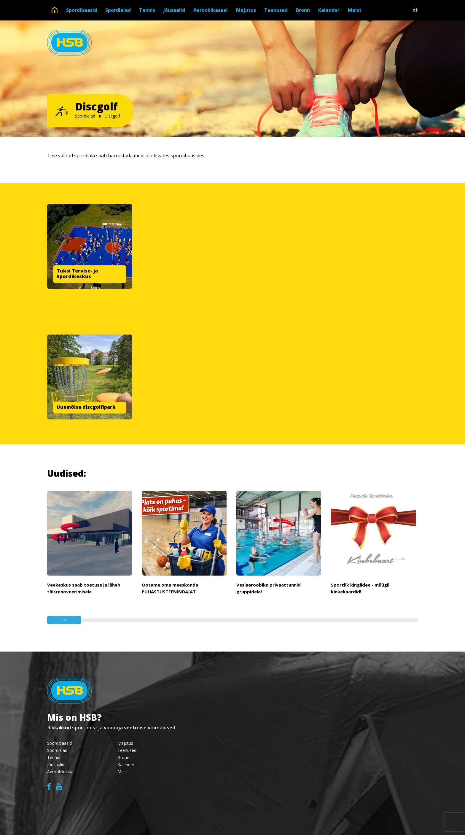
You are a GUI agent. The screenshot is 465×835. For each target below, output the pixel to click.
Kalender (329, 10)
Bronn (303, 10)
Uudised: (66, 473)
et (415, 10)
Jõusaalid (174, 10)
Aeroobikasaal (210, 10)
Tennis (147, 10)
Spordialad (118, 10)
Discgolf (112, 116)
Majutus (246, 10)
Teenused (276, 10)
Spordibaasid (81, 10)
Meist (355, 10)
